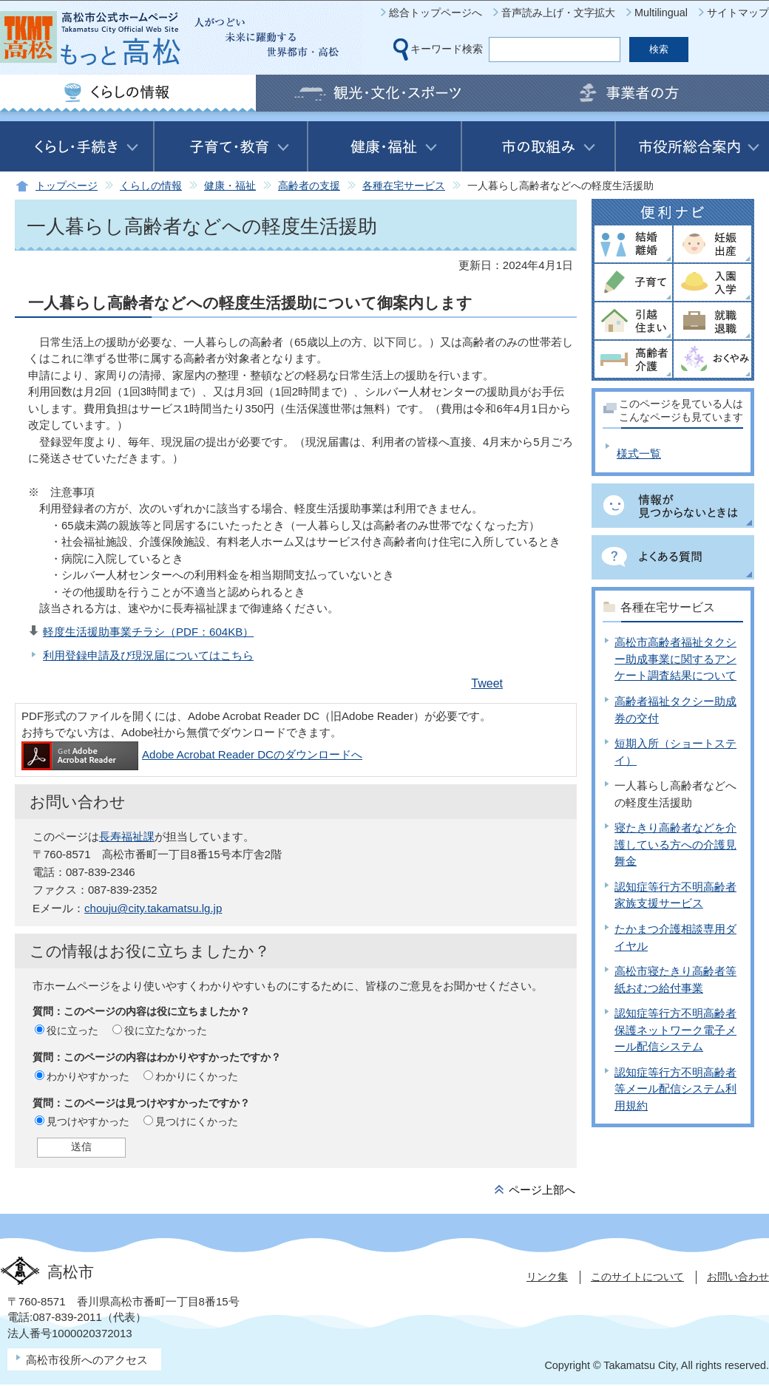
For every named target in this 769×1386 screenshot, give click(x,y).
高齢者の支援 (309, 185)
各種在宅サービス (403, 185)
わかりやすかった (88, 1076)
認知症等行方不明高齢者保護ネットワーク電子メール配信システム (675, 1030)
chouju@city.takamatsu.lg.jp (153, 908)
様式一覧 (639, 453)
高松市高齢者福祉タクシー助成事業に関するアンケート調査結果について (675, 659)
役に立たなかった (165, 1030)
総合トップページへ (435, 12)
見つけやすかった (88, 1121)
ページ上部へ (542, 1189)
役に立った (72, 1030)
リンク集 (547, 1277)
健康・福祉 (230, 185)
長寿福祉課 (127, 836)
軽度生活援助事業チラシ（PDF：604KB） (148, 631)
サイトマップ (738, 12)
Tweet (487, 683)
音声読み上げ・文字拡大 (558, 12)
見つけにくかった (196, 1121)
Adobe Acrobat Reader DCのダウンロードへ (191, 754)
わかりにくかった (196, 1076)
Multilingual (661, 12)
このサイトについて (637, 1277)
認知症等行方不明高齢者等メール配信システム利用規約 (675, 1089)
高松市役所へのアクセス (87, 1359)
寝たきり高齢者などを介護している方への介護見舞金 (675, 844)
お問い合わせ (738, 1277)
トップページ (66, 185)
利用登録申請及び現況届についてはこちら (148, 655)
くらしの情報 (151, 185)
